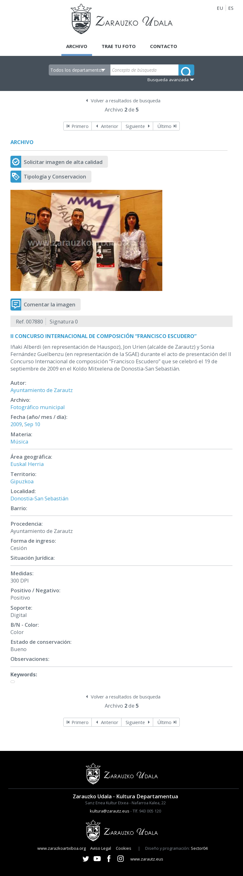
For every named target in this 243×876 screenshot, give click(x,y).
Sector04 (199, 848)
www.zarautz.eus (146, 859)
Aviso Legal (100, 848)
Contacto (163, 46)
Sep (28, 424)
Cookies (123, 848)
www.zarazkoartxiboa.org (61, 848)
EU (220, 8)
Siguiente (135, 126)
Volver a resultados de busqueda (125, 100)
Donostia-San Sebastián (39, 498)
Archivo (76, 46)
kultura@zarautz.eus (109, 811)
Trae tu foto (119, 46)
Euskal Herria (27, 464)
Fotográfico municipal (37, 407)
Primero (80, 126)
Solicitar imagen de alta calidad (63, 162)
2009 (16, 424)
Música (19, 441)
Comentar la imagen (49, 304)
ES (231, 8)
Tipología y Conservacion (55, 176)
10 (37, 424)
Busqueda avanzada (168, 79)
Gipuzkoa (22, 481)
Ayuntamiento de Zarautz (41, 390)
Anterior (109, 126)
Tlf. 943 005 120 (147, 811)
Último (164, 126)
